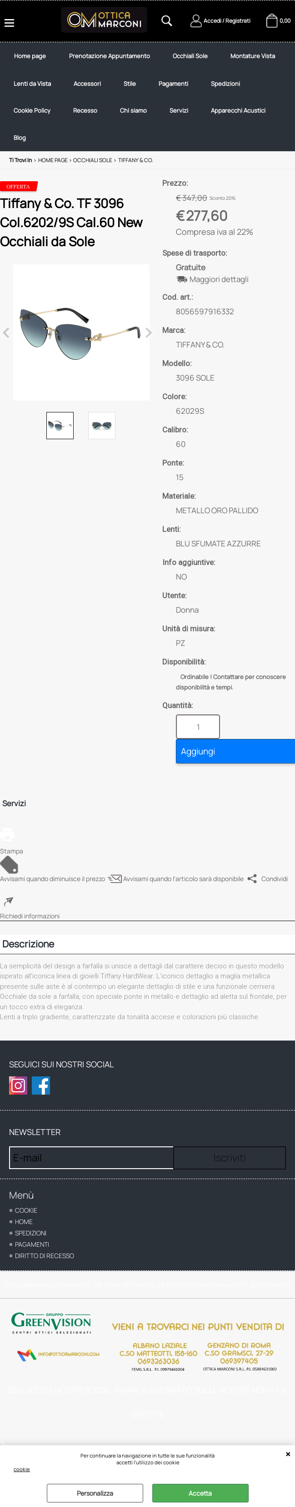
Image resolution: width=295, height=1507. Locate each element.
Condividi (274, 878)
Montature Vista (252, 56)
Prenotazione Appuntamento (109, 56)
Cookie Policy (32, 110)
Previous (6, 332)
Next (149, 332)
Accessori (87, 83)
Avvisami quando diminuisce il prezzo (52, 878)
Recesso (85, 110)
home (24, 1221)
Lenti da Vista (32, 83)
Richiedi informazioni (30, 916)
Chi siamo (133, 110)
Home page (30, 56)
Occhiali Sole (190, 56)
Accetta (200, 1493)
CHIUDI (287, 1454)
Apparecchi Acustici (238, 110)
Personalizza (95, 1493)
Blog (20, 138)
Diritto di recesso (44, 1255)
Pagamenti (173, 83)
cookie (22, 1469)
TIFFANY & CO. (200, 344)
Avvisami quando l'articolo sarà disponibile (183, 878)
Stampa (11, 851)
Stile (130, 83)
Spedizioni (225, 83)
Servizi (179, 110)
